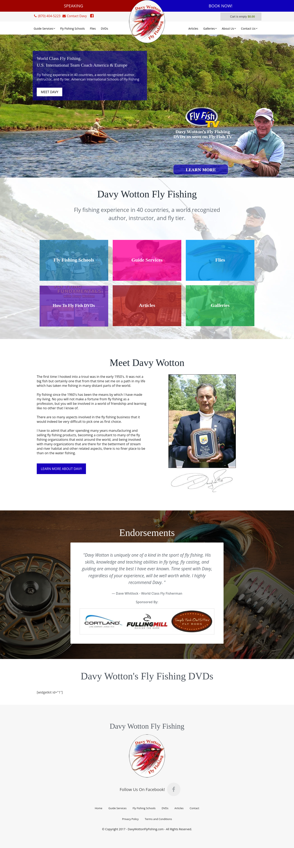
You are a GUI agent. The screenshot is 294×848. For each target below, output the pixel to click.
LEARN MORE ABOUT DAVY (61, 469)
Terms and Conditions (158, 819)
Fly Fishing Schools (144, 808)
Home (98, 808)
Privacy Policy (130, 819)
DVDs (165, 808)
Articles (179, 808)
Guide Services (117, 808)
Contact (194, 808)
